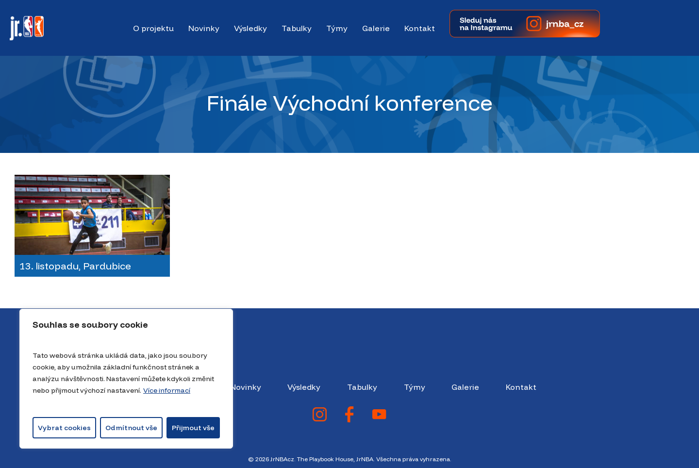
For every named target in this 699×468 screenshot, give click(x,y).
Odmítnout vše (131, 427)
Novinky (245, 387)
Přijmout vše (193, 427)
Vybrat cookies (64, 427)
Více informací (166, 390)
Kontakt (521, 387)
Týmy (414, 387)
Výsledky (303, 387)
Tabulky (362, 387)
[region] (126, 379)
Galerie (465, 387)
